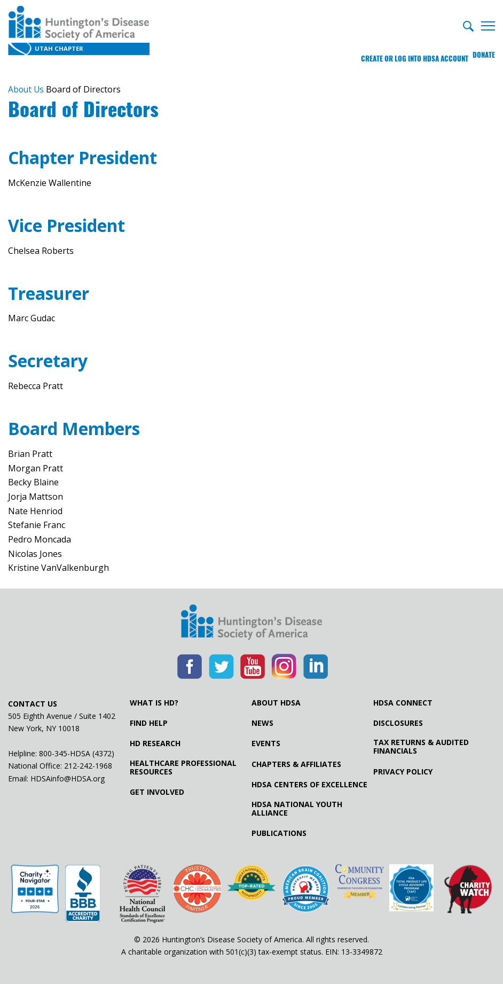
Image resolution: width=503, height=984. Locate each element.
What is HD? (154, 702)
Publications (279, 832)
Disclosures (398, 722)
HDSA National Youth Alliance (297, 807)
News (262, 722)
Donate (484, 50)
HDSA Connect (403, 702)
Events (266, 743)
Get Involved (157, 791)
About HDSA (276, 702)
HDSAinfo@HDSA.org (67, 777)
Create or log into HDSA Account (406, 50)
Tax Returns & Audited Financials (421, 746)
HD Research (155, 743)
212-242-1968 (88, 765)
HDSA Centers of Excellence (309, 784)
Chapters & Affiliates (296, 763)
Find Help (149, 722)
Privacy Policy (403, 770)
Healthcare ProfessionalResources (183, 766)
